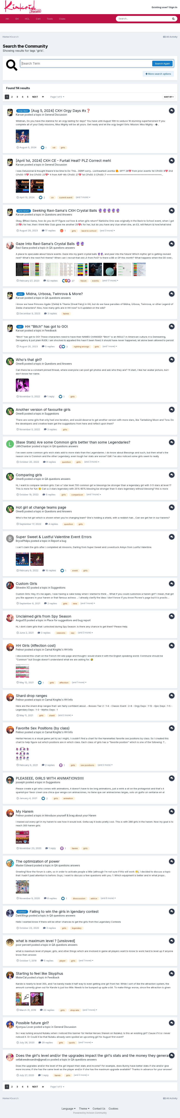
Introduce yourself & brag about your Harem (70, 815)
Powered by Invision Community (90, 1112)
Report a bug (58, 540)
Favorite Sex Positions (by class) (43, 728)
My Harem (24, 811)
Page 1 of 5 (57, 96)
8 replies (49, 461)
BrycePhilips (23, 540)
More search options (158, 73)
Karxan (20, 114)
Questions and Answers (58, 214)
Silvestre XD (23, 587)
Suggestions (52, 413)
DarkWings (22, 915)
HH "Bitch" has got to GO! (46, 326)
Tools (50, 18)
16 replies (49, 570)
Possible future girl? (32, 1023)
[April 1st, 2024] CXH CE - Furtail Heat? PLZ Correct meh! (63, 160)
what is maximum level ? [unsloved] (45, 941)
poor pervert (23, 944)
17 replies (49, 230)
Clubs (62, 18)
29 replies (45, 1042)
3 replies (50, 313)
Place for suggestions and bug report (69, 620)
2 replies (50, 603)
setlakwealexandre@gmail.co (33, 1059)
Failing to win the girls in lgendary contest (64, 911)
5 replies (48, 346)
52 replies (50, 280)
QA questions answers (62, 247)
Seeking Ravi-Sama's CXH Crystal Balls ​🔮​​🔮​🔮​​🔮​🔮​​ (76, 210)
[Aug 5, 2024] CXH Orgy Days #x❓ (61, 111)
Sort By (168, 97)
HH (7, 18)
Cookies (113, 1108)
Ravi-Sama (22, 247)
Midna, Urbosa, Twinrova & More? (54, 294)
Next (35, 96)
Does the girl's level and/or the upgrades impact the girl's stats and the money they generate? (94, 1055)
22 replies (47, 1010)
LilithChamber (23, 446)
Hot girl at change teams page (41, 507)
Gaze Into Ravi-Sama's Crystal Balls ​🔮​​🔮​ (50, 244)
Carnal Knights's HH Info (59, 649)
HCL (27, 18)
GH (17, 18)
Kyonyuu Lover (24, 1026)
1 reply (49, 396)
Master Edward (24, 865)
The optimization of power (38, 861)
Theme (84, 1108)
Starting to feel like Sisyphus (39, 973)
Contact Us (99, 1108)
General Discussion (56, 114)
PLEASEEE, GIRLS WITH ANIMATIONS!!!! (50, 778)
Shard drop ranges (31, 696)
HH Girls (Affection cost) (36, 645)
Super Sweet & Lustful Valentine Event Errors (54, 537)
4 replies (51, 524)
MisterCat (21, 977)
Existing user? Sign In (164, 7)
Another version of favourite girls (43, 409)
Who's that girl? (29, 360)
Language (69, 1108)
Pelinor (20, 649)
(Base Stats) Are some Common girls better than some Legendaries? (73, 442)
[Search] (133, 19)
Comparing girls (29, 475)
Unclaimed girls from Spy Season (43, 616)
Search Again (162, 63)
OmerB (20, 363)
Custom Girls (26, 584)
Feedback (51, 330)
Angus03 (21, 620)
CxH (38, 18)
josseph (20, 782)
